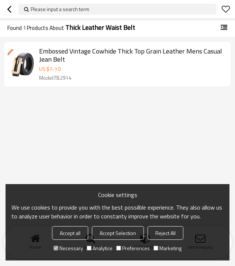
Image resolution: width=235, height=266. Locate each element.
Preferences (133, 248)
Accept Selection (118, 233)
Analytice (100, 248)
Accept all (70, 233)
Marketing (167, 248)
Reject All (165, 233)
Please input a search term (60, 9)
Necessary (68, 248)
